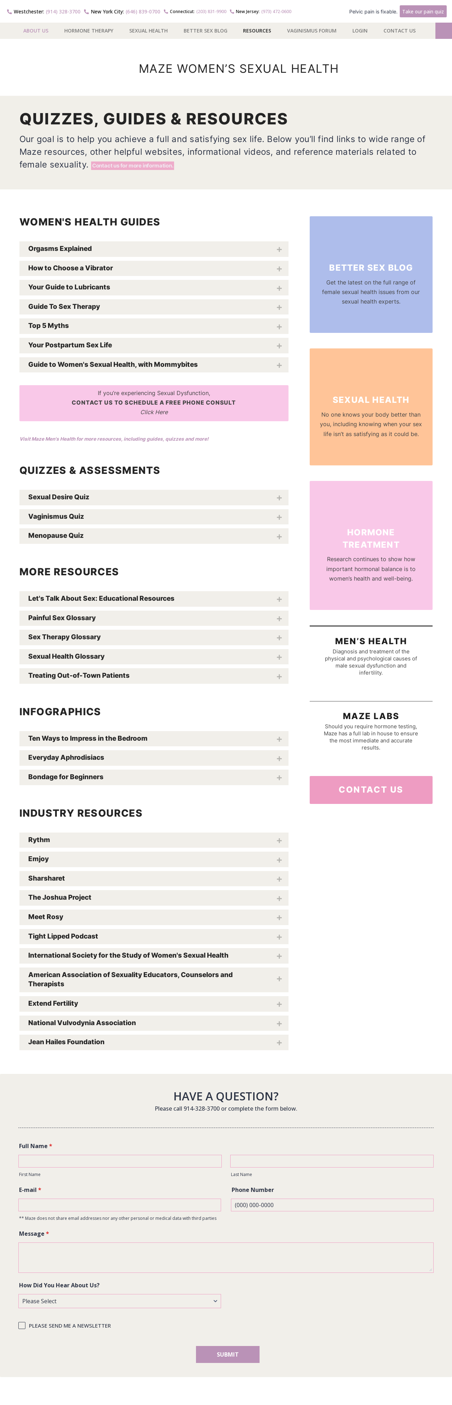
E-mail (30, 1192)
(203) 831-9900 (176, 10)
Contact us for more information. (160, 160)
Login (360, 29)
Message (34, 1236)
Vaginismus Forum (312, 29)
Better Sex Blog (205, 29)
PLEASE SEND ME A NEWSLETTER (70, 1327)
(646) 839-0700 (108, 10)
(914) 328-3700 (39, 10)
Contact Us (399, 29)
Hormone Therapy (88, 29)
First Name (30, 1177)
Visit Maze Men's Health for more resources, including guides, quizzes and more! (131, 441)
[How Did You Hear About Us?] (119, 1304)
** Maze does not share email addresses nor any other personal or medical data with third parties (117, 1221)
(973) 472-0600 (242, 10)
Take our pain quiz (426, 10)
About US (35, 29)
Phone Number (253, 1192)
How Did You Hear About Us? (59, 1288)
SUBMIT (228, 1357)
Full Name (35, 1148)
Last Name (241, 1177)
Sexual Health (148, 29)
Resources (257, 29)
